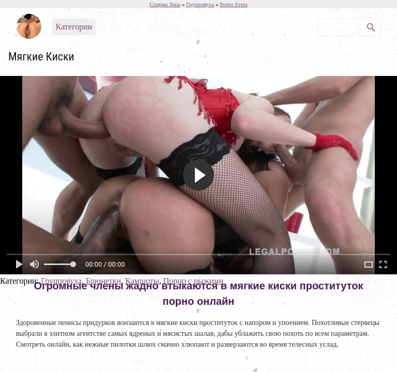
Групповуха (61, 280)
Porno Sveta (233, 4)
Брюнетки (103, 280)
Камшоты (142, 280)
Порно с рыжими (193, 280)
